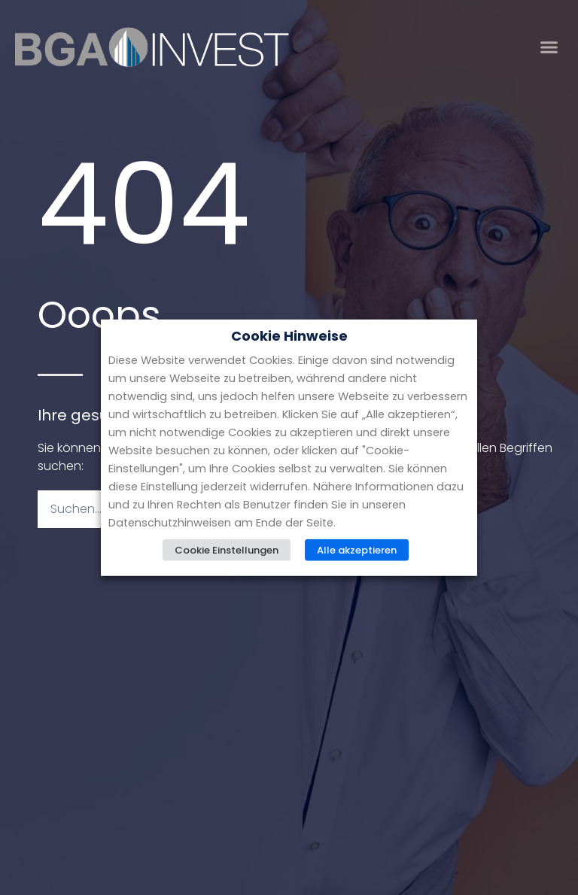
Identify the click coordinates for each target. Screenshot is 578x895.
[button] (549, 47)
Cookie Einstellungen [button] (226, 549)
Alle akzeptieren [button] (357, 549)
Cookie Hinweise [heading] (289, 336)
